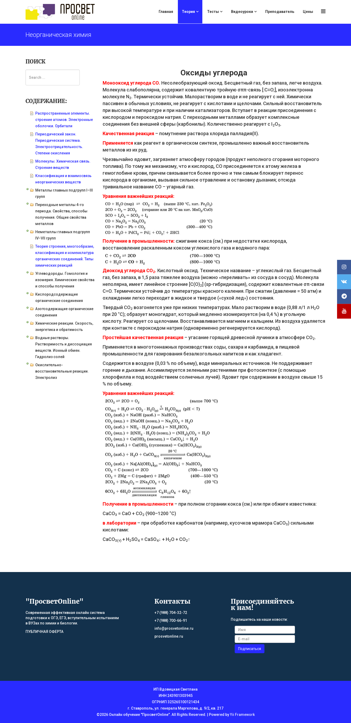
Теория (188, 11)
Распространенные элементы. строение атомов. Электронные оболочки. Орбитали (64, 119)
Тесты (213, 11)
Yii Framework (242, 714)
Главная (166, 11)
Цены (308, 11)
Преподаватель (279, 11)
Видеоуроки (242, 11)
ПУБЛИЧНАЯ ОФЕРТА (44, 631)
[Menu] (323, 11)
